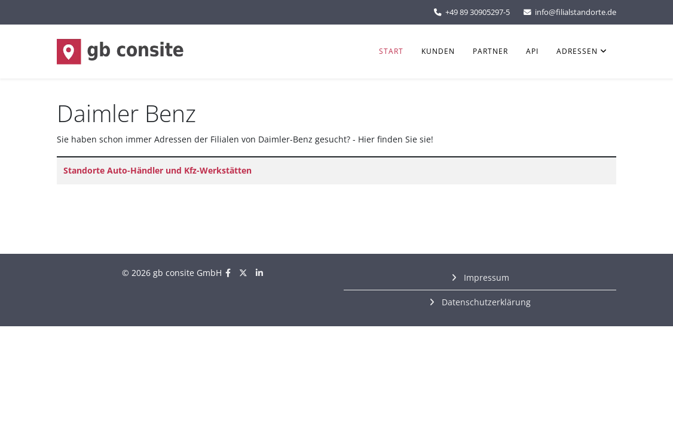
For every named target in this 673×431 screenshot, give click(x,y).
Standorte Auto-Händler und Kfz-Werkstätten (157, 170)
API (532, 51)
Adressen (577, 51)
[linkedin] (259, 272)
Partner (490, 51)
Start (391, 51)
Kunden (438, 51)
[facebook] (228, 272)
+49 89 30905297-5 (477, 12)
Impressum (485, 277)
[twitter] (243, 272)
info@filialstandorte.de (575, 12)
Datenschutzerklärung (485, 302)
